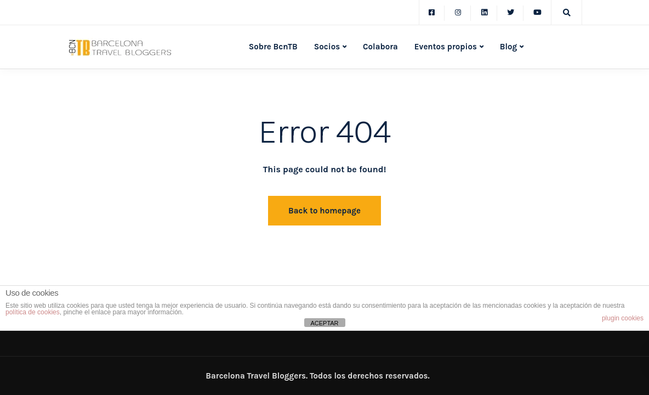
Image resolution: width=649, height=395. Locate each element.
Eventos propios (445, 47)
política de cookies (32, 312)
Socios (327, 47)
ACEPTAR (324, 323)
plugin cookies (623, 318)
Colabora (380, 47)
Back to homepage (324, 211)
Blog (508, 47)
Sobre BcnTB (273, 47)
